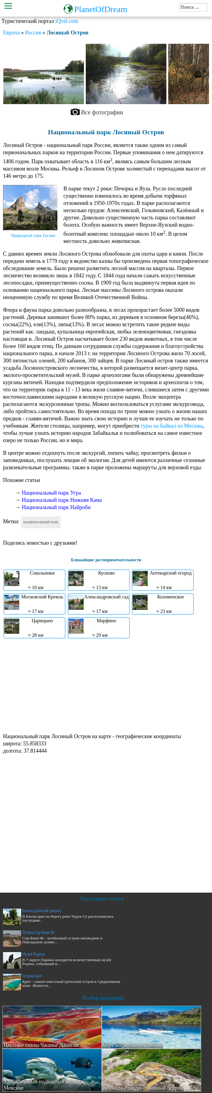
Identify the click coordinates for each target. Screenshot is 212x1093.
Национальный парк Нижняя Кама (62, 500)
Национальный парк (41, 522)
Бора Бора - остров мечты (132, 1045)
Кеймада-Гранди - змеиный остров (143, 1088)
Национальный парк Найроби (56, 507)
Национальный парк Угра (51, 493)
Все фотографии (102, 112)
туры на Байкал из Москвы (172, 426)
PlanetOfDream (100, 9)
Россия (33, 33)
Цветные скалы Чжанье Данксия (41, 1045)
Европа (11, 33)
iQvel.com (66, 21)
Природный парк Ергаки (33, 235)
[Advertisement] (104, 685)
